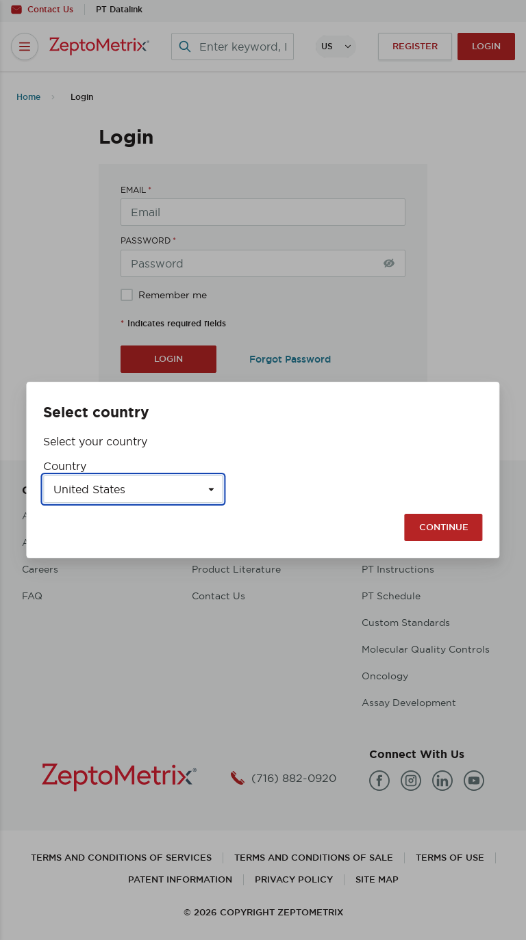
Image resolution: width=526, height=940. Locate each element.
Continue (443, 527)
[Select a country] (133, 489)
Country (64, 466)
